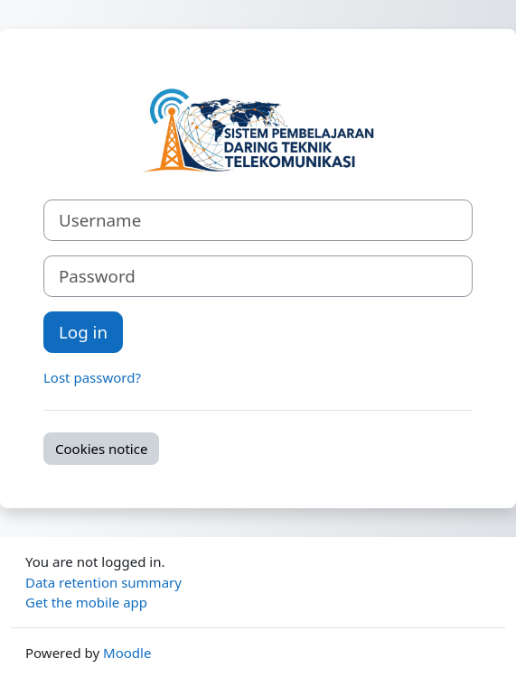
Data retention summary (103, 582)
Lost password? (92, 377)
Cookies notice (101, 449)
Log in (83, 331)
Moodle (127, 653)
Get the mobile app (86, 602)
